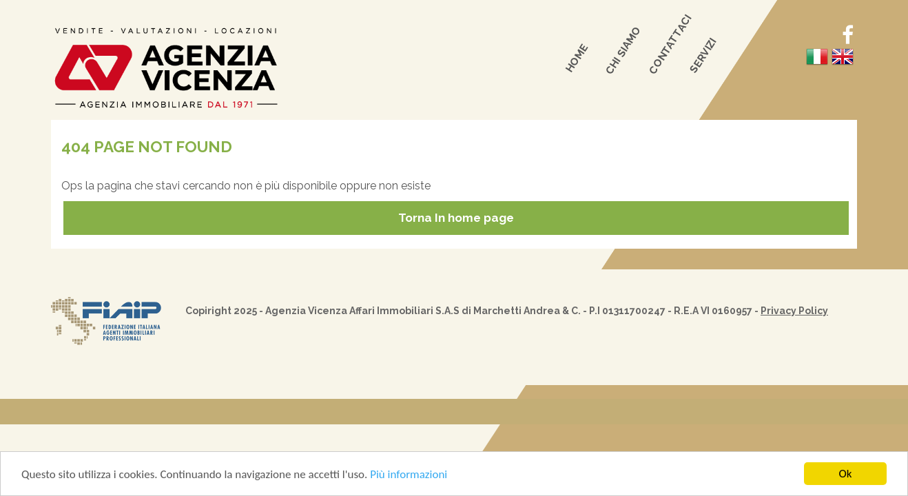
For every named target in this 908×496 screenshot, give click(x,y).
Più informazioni (408, 475)
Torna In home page (456, 218)
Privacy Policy (794, 310)
